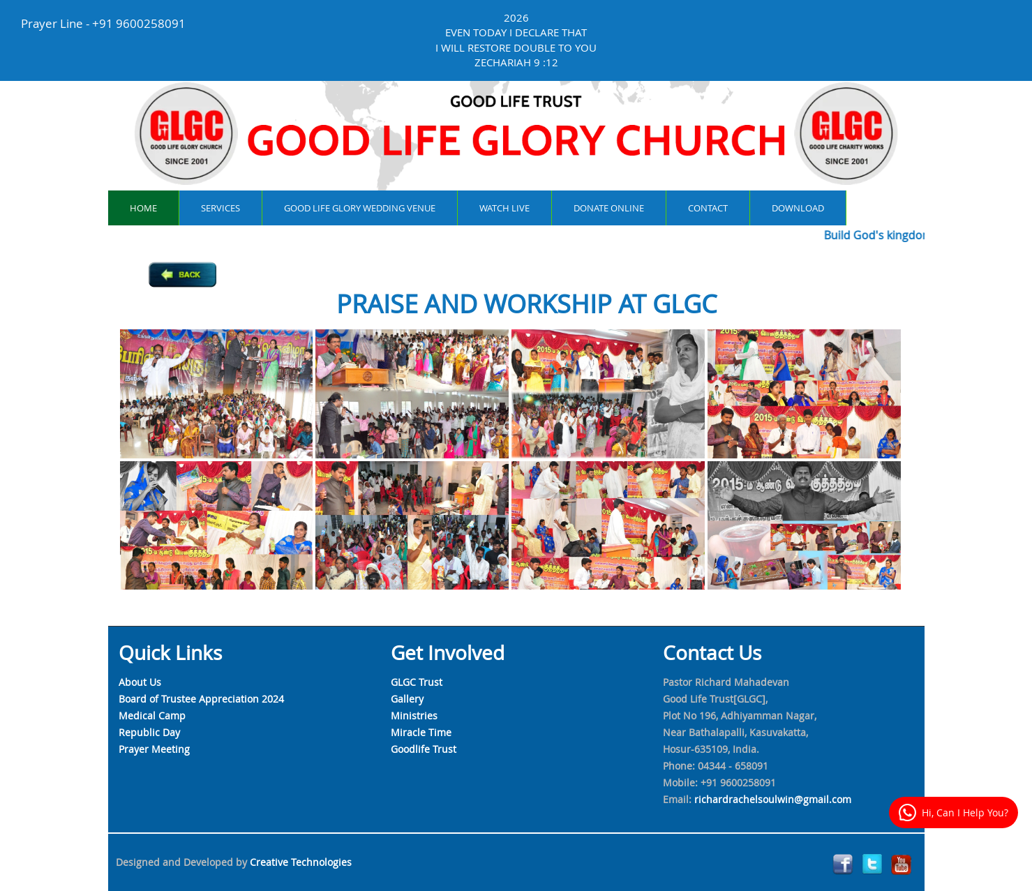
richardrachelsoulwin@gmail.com (772, 799)
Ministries (414, 715)
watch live (504, 208)
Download (798, 208)
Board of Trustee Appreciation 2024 (201, 698)
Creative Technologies (301, 862)
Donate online (609, 208)
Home (143, 208)
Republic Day (149, 732)
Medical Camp (152, 715)
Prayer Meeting (154, 749)
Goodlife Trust (423, 749)
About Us (140, 682)
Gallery (407, 698)
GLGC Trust (416, 682)
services (220, 208)
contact (708, 208)
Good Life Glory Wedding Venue (359, 208)
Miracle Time (421, 732)
